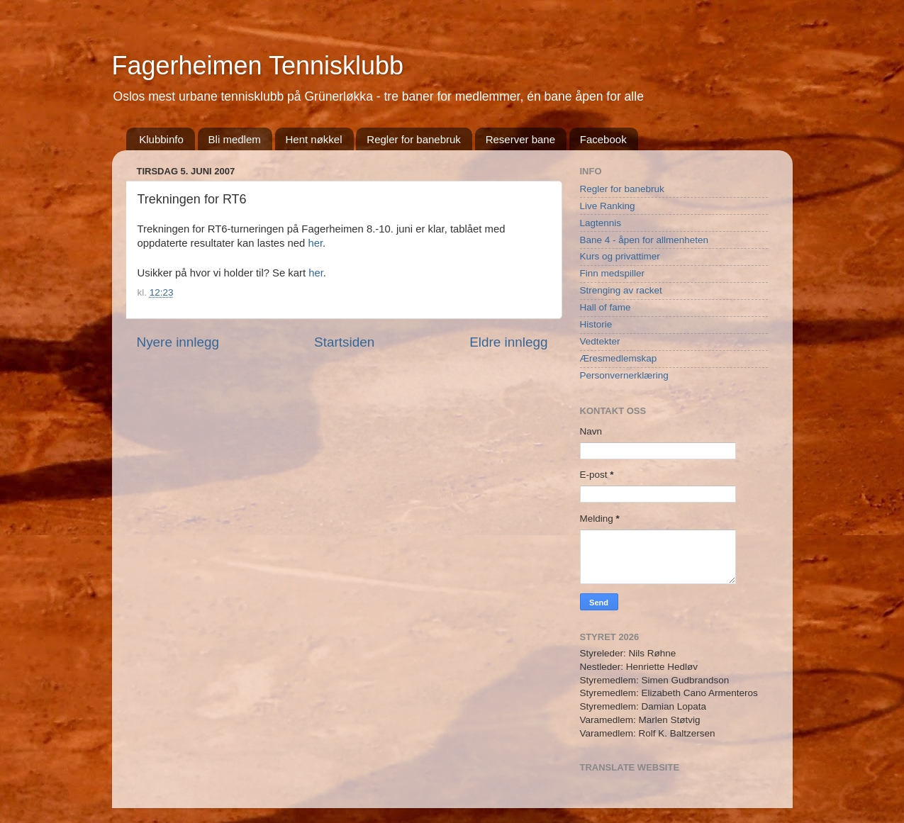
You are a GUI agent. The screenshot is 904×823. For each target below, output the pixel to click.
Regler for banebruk (414, 139)
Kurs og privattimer (620, 256)
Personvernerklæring (624, 375)
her (315, 243)
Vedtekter (600, 341)
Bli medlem (234, 139)
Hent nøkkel (314, 139)
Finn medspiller (612, 273)
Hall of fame (605, 307)
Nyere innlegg (178, 342)
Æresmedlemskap (618, 358)
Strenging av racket (621, 290)
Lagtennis (601, 223)
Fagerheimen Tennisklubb (258, 65)
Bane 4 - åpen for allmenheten (644, 240)
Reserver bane (520, 139)
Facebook (603, 139)
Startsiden (344, 342)
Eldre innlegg (508, 342)
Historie (596, 324)
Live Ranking (607, 206)
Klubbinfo (161, 139)
